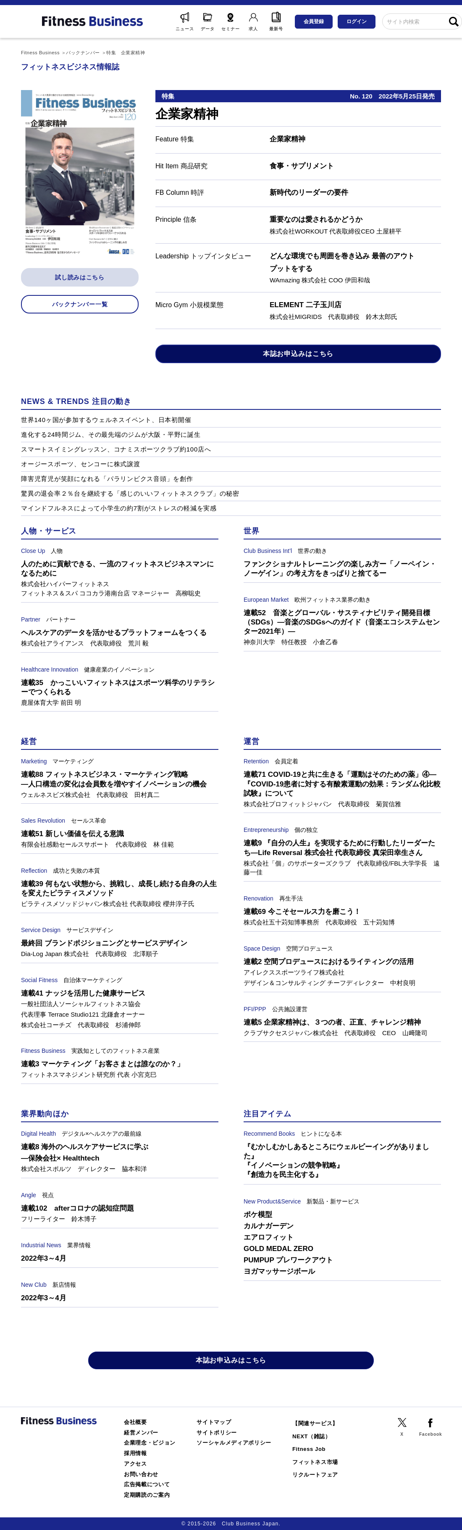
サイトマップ (214, 1422)
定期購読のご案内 (147, 1495)
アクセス (135, 1464)
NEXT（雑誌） (311, 1436)
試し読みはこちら (80, 277)
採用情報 (135, 1453)
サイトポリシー (217, 1432)
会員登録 (314, 21)
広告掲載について (147, 1484)
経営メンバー (141, 1432)
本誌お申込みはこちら (298, 353)
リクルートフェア (315, 1475)
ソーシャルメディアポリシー (234, 1443)
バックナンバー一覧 (80, 304)
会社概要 (135, 1422)
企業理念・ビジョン (150, 1443)
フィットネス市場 (315, 1462)
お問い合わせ (141, 1474)
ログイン (356, 21)
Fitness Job (309, 1449)
